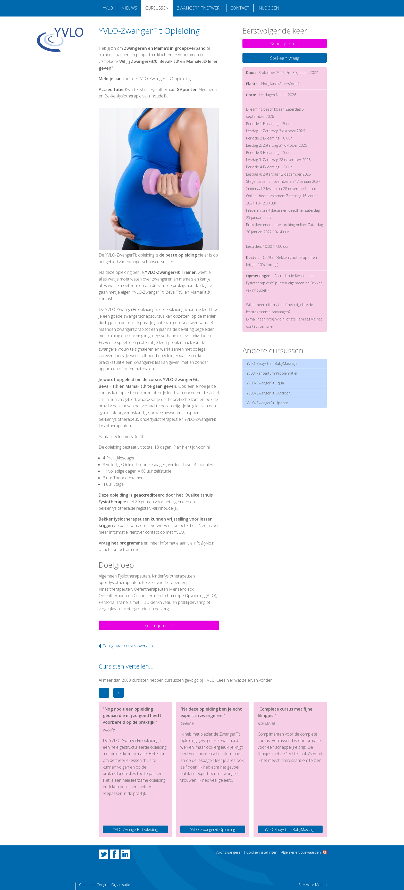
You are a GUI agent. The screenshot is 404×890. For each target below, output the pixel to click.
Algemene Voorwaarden (301, 852)
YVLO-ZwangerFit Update (267, 402)
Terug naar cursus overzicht (128, 646)
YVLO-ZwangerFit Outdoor (268, 393)
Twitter (103, 854)
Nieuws (129, 8)
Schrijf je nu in (159, 625)
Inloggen (268, 8)
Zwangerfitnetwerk (199, 8)
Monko (321, 884)
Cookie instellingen (261, 852)
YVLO (108, 8)
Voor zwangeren (229, 852)
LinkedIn (125, 854)
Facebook (114, 854)
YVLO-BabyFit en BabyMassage (272, 363)
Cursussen (157, 8)
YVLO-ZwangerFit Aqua (265, 383)
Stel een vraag (284, 58)
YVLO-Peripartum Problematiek (272, 373)
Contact (239, 8)
